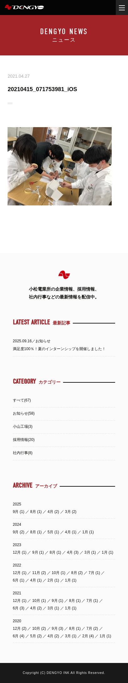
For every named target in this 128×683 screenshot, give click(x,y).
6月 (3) (19, 608)
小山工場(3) (23, 426)
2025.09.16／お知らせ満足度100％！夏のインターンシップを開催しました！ (59, 345)
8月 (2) (77, 573)
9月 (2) (19, 532)
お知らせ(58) (24, 413)
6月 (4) (19, 636)
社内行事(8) (23, 453)
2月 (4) (88, 636)
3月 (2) (71, 512)
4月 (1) (71, 532)
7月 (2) (93, 628)
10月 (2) (39, 628)
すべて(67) (22, 400)
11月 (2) (39, 573)
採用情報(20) (24, 439)
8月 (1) (36, 512)
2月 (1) (54, 580)
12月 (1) (20, 552)
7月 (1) (94, 573)
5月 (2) (36, 636)
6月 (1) (19, 580)
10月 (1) (59, 573)
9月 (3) (58, 628)
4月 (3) (73, 552)
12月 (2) (20, 628)
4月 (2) (54, 512)
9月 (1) (19, 512)
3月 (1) (90, 552)
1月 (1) (88, 532)
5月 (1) (54, 532)
